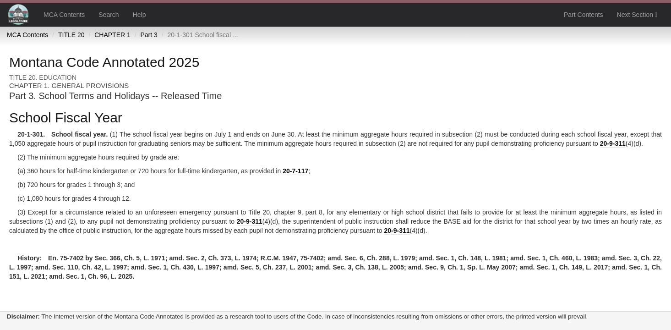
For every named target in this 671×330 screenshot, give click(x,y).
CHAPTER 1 (112, 34)
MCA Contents (64, 14)
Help (139, 14)
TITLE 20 (71, 34)
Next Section (637, 14)
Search (108, 14)
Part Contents (583, 14)
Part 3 (148, 34)
